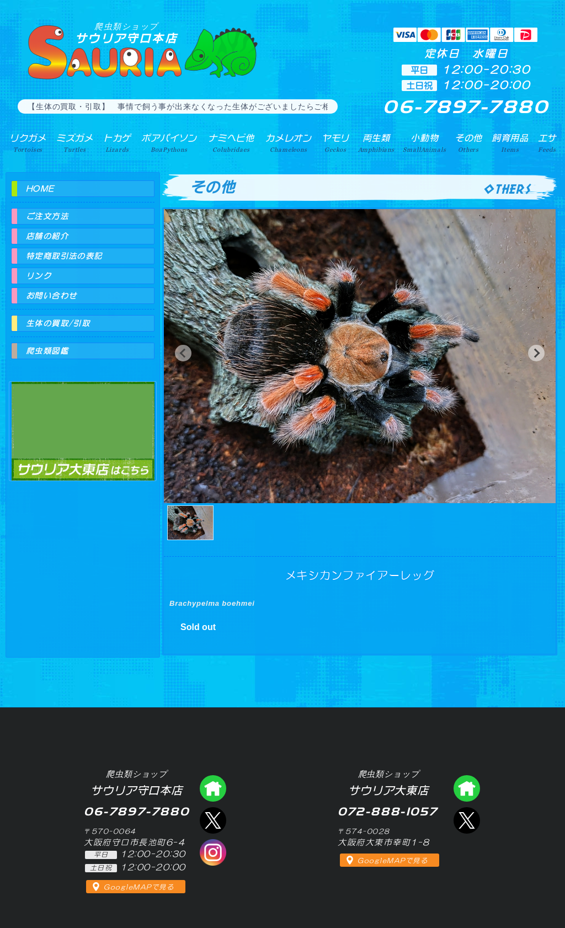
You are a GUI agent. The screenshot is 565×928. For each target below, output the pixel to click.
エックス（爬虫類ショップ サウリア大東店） (467, 820)
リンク (38, 276)
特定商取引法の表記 (64, 256)
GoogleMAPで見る (139, 887)
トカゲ (117, 142)
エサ (547, 142)
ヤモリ (336, 142)
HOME (40, 189)
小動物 (424, 142)
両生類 (376, 142)
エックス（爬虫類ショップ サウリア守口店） (213, 820)
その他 (469, 142)
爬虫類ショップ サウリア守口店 (213, 788)
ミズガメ (74, 142)
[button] (183, 353)
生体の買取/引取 (58, 323)
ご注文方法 (47, 216)
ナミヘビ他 (231, 142)
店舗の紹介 (47, 236)
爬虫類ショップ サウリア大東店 (83, 421)
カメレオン (288, 142)
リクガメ (27, 142)
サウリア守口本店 (126, 33)
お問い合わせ (51, 296)
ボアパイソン (169, 142)
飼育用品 (510, 142)
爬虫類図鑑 (47, 351)
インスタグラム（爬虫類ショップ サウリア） (213, 852)
